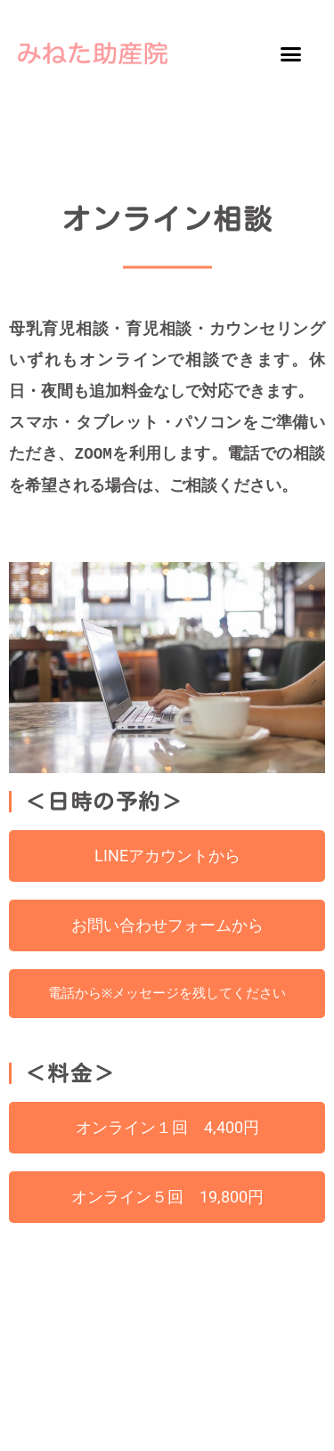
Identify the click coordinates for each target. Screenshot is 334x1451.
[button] (290, 53)
